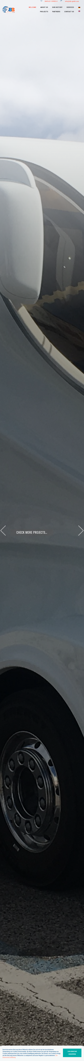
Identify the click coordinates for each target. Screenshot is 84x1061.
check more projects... (31, 532)
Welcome (32, 7)
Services (70, 7)
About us (44, 7)
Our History (57, 7)
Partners (56, 12)
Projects (44, 12)
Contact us (69, 12)
